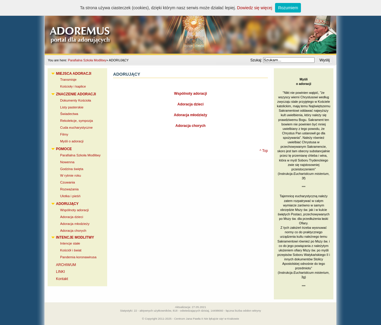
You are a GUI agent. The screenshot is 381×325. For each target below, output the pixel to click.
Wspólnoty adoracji (190, 93)
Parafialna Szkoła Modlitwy (87, 60)
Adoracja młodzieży (190, 115)
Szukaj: (256, 60)
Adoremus (190, 27)
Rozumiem (288, 7)
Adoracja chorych (190, 126)
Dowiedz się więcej (254, 7)
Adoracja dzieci (190, 104)
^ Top (264, 151)
